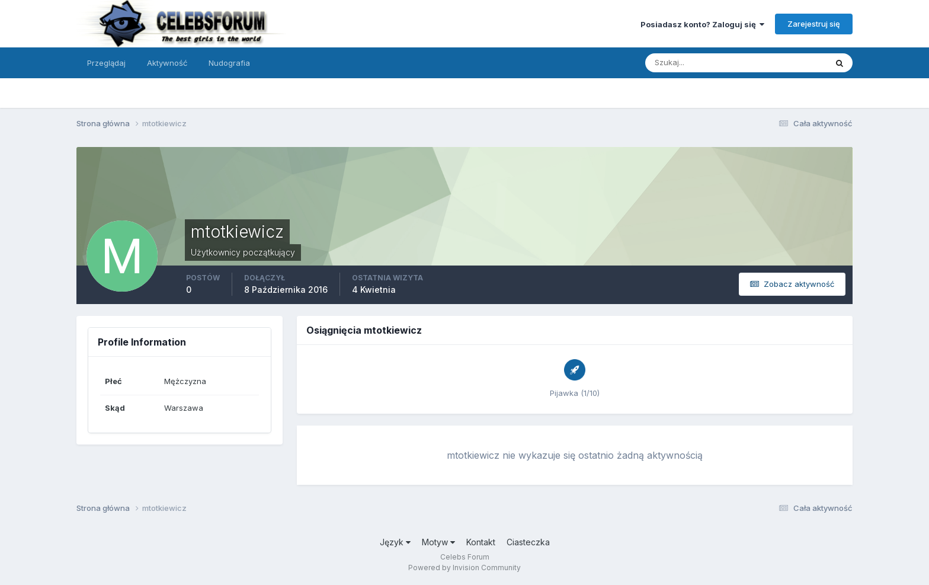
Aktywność (167, 63)
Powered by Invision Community (464, 567)
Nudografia (229, 63)
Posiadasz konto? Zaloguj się (702, 24)
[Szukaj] (689, 62)
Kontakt (480, 542)
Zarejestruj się (813, 23)
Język (395, 542)
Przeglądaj (106, 63)
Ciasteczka (528, 542)
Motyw (438, 542)
